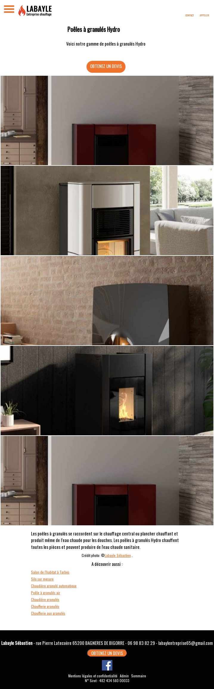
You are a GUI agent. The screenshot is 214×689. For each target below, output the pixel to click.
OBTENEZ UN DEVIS (109, 66)
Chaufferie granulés (45, 606)
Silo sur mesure (42, 578)
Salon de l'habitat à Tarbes (50, 572)
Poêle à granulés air (45, 592)
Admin (124, 675)
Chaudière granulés (45, 599)
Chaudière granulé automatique (54, 585)
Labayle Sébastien (118, 555)
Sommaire (138, 675)
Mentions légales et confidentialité (92, 675)
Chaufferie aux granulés (48, 613)
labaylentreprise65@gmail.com (185, 643)
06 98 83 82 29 (141, 643)
